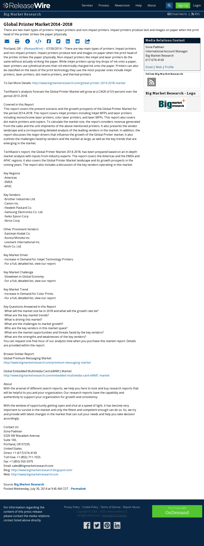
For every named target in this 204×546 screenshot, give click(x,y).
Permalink (78, 489)
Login (197, 5)
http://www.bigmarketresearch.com (34, 474)
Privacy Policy (72, 507)
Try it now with (177, 511)
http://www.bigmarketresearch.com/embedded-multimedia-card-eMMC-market (56, 375)
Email (149, 67)
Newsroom (122, 5)
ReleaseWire (26, 5)
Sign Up (183, 5)
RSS (197, 14)
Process (104, 5)
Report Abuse (131, 507)
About (151, 5)
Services (87, 5)
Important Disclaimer (114, 515)
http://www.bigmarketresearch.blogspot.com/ (41, 470)
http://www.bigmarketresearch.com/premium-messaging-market (47, 362)
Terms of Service (111, 507)
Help (138, 5)
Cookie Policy (90, 507)
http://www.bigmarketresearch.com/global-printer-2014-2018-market (78, 83)
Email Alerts (179, 14)
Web (159, 67)
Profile (169, 67)
